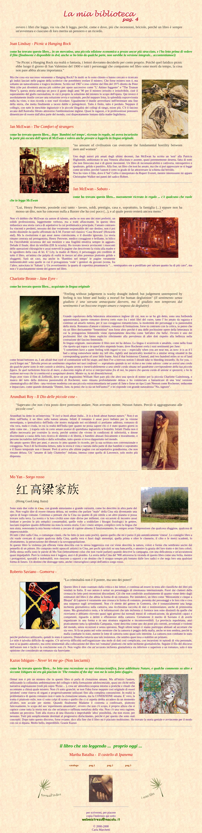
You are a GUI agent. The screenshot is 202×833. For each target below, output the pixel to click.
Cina (40, 508)
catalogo (73, 765)
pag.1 (92, 765)
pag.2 (110, 765)
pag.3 (128, 765)
